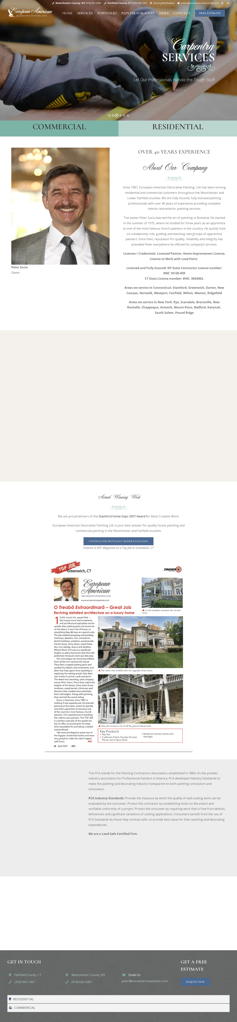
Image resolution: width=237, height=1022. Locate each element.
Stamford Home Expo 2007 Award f (122, 516)
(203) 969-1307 (24, 982)
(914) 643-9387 (81, 982)
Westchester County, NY (88, 975)
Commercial (59, 127)
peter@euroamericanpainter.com (144, 981)
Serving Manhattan (164, 3)
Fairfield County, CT (27, 975)
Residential (177, 127)
